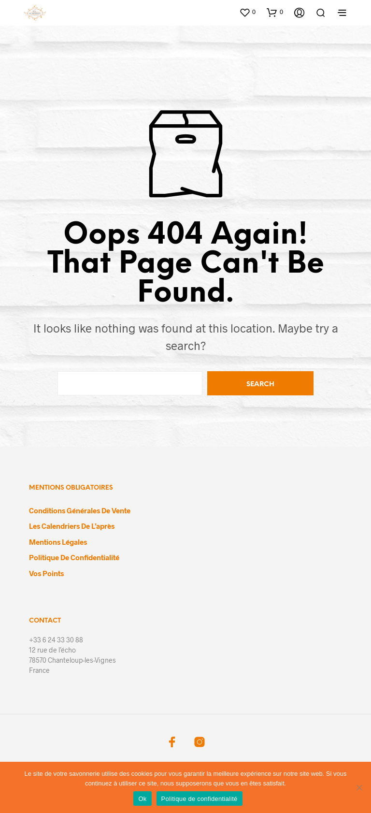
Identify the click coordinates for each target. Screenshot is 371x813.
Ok (142, 798)
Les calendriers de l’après (71, 526)
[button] (247, 12)
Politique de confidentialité (74, 557)
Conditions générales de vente (79, 510)
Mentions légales (58, 541)
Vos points (46, 573)
